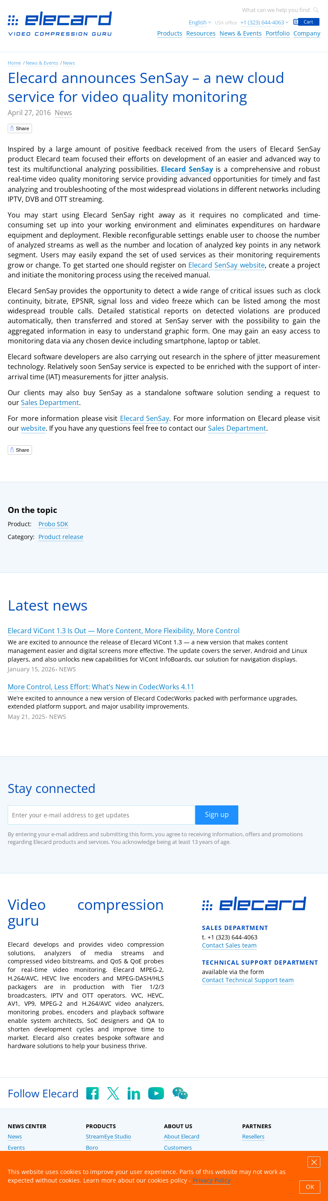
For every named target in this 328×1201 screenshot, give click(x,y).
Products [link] (169, 33)
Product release (60, 537)
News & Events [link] (241, 33)
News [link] (69, 63)
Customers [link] (178, 1147)
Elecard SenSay (187, 169)
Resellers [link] (253, 1136)
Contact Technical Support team (248, 980)
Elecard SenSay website (226, 265)
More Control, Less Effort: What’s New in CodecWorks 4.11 (101, 686)
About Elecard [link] (181, 1136)
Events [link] (16, 1147)
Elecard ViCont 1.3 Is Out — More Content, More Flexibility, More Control (124, 630)
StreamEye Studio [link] (108, 1136)
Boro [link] (92, 1147)
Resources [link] (201, 33)
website (33, 428)
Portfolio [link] (278, 33)
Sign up (217, 814)
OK (310, 1187)
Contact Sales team (229, 945)
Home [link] (14, 63)
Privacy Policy (212, 1180)
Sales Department (50, 402)
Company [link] (306, 33)
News (63, 112)
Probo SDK (53, 524)
